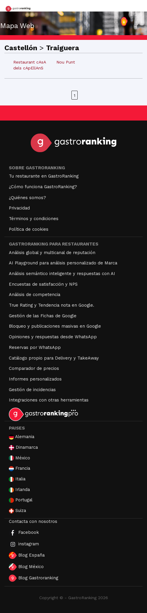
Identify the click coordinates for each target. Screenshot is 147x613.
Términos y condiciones (33, 218)
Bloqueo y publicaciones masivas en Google (55, 326)
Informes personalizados (35, 379)
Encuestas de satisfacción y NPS (43, 284)
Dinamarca (23, 447)
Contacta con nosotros (33, 521)
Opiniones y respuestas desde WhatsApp (53, 336)
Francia (19, 468)
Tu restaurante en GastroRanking (44, 176)
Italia (17, 479)
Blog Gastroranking (33, 578)
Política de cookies (28, 229)
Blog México (26, 566)
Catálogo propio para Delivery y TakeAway (54, 358)
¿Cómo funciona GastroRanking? (43, 186)
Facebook (24, 533)
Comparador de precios (34, 368)
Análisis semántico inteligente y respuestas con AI (62, 273)
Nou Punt (65, 62)
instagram (24, 544)
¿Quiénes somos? (27, 197)
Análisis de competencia (34, 294)
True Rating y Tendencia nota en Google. (51, 305)
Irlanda (19, 489)
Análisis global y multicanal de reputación (52, 252)
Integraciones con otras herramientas (49, 400)
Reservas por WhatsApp (35, 347)
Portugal (20, 500)
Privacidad (19, 208)
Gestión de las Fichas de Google (42, 315)
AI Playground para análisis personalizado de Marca (63, 263)
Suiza (17, 510)
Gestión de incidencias (32, 389)
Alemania (21, 437)
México (19, 458)
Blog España (27, 555)
